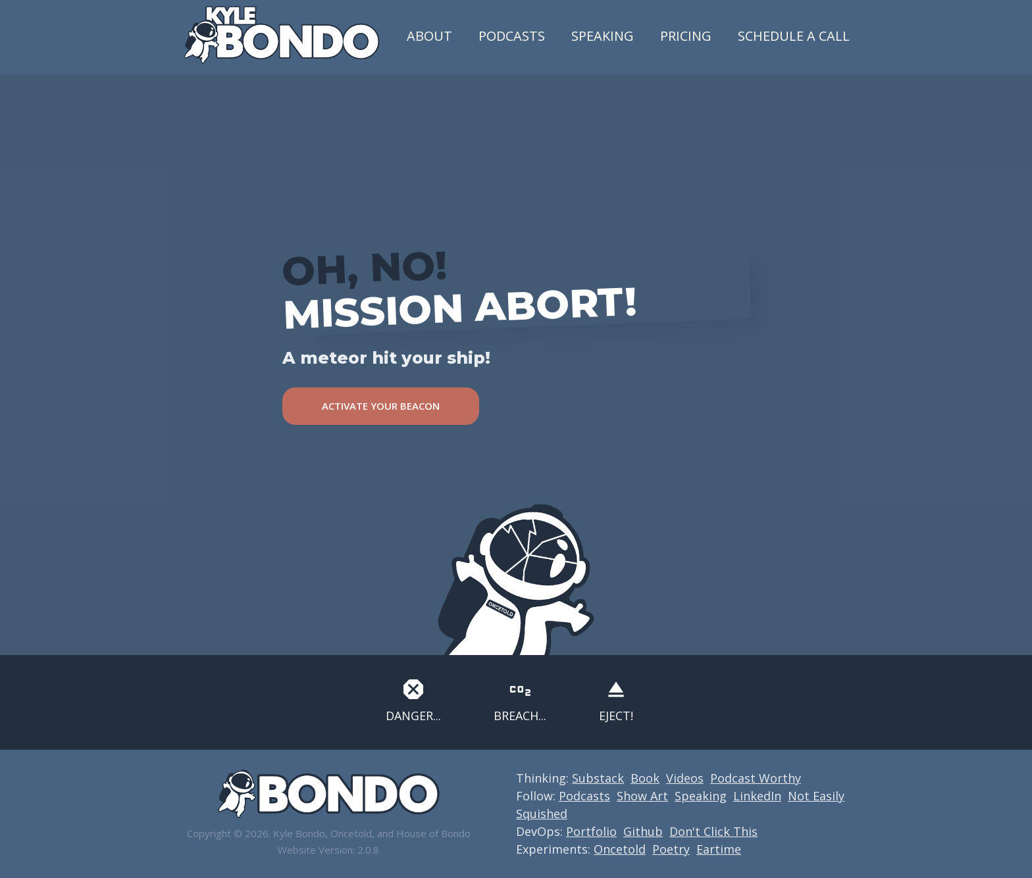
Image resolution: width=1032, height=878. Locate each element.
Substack (598, 778)
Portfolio (591, 831)
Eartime (718, 849)
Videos (685, 778)
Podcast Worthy (755, 778)
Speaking (602, 36)
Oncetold (620, 849)
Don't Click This (713, 831)
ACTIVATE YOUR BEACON (381, 405)
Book (645, 778)
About (429, 36)
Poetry (671, 849)
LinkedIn (757, 796)
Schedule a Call (794, 36)
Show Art (642, 796)
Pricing (685, 36)
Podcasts (511, 36)
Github (643, 831)
